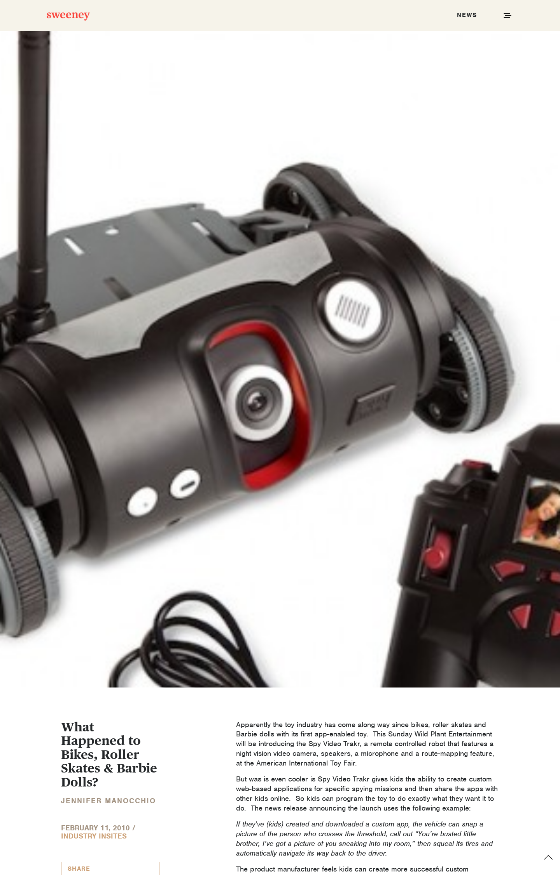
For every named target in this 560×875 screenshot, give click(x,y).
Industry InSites (94, 836)
